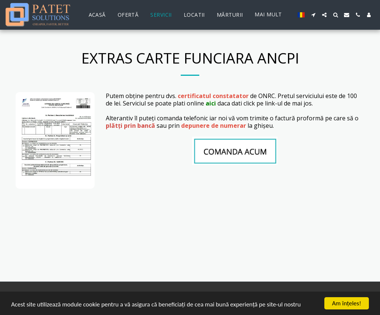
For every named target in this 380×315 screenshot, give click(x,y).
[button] (313, 14)
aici (211, 103)
